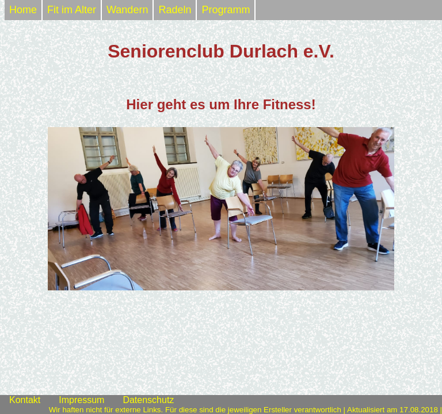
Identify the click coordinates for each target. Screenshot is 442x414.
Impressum (81, 400)
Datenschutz (148, 400)
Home (23, 10)
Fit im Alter (71, 10)
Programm (225, 10)
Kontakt (24, 400)
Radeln (174, 10)
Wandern (127, 10)
